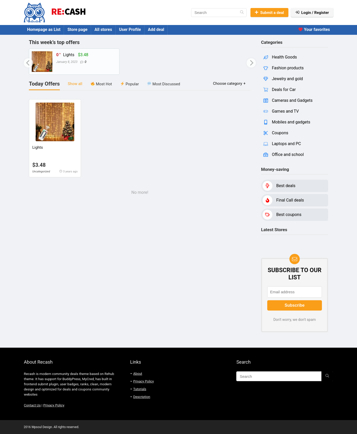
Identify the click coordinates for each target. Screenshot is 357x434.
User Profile (130, 29)
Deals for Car (284, 89)
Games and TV (285, 111)
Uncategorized (41, 171)
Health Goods (284, 57)
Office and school (288, 154)
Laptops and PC (286, 143)
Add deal (156, 29)
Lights (68, 54)
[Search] (242, 12)
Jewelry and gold (287, 78)
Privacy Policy (53, 405)
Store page (77, 29)
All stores (103, 29)
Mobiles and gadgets (291, 122)
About (137, 373)
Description (141, 397)
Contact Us (32, 405)
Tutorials (139, 389)
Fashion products (288, 67)
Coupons (280, 132)
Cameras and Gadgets (292, 100)
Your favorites (314, 29)
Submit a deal (269, 12)
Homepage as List (43, 29)
